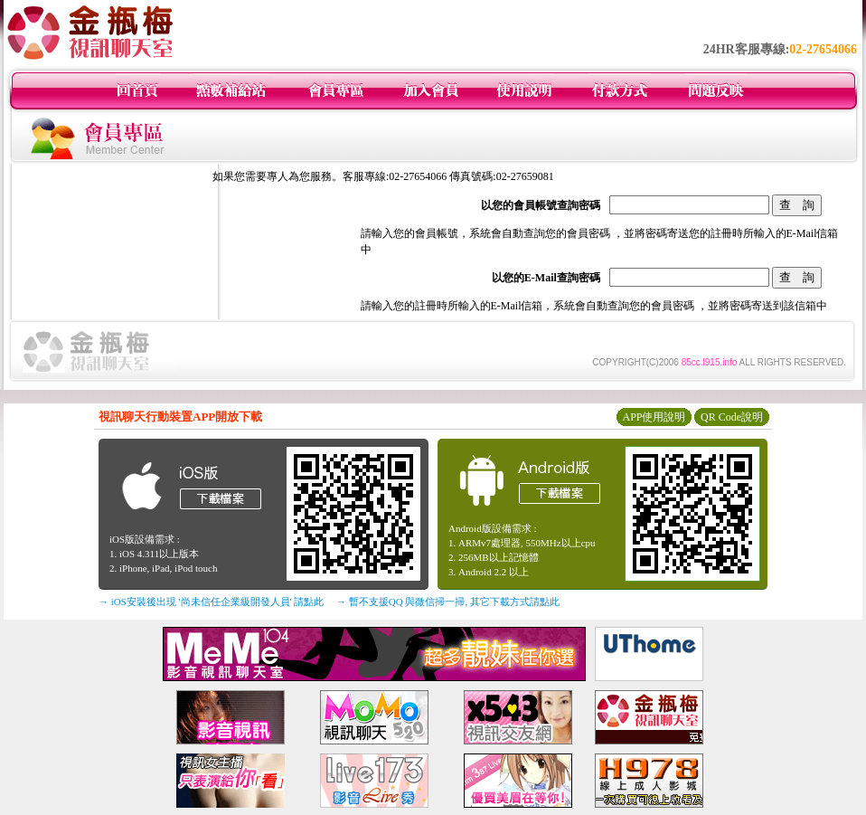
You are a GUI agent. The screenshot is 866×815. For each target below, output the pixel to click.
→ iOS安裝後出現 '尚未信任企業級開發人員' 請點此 (211, 601)
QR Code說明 (732, 417)
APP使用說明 (653, 417)
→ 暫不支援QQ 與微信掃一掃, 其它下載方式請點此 (448, 601)
